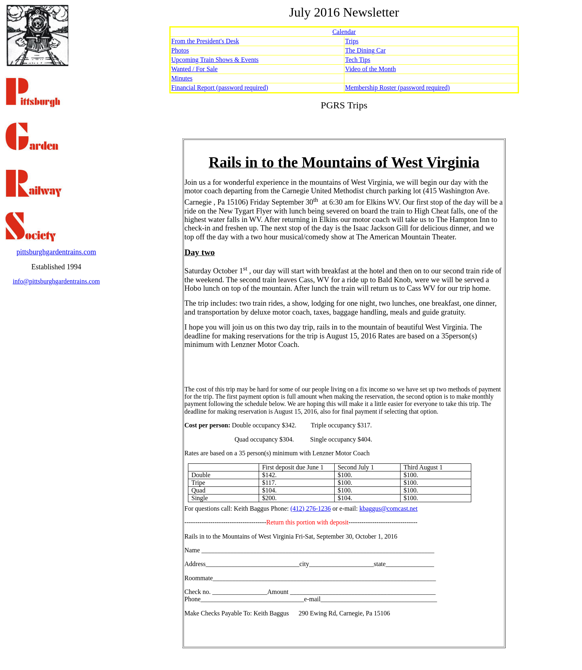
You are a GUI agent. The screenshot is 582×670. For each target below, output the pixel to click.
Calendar (344, 31)
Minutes (181, 78)
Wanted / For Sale (194, 69)
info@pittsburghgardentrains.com (56, 281)
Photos (180, 50)
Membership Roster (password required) (397, 87)
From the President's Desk (205, 41)
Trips (351, 41)
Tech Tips (357, 59)
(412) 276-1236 (311, 508)
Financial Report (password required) (219, 87)
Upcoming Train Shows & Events (215, 59)
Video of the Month (370, 69)
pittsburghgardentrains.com (56, 252)
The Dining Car (365, 50)
